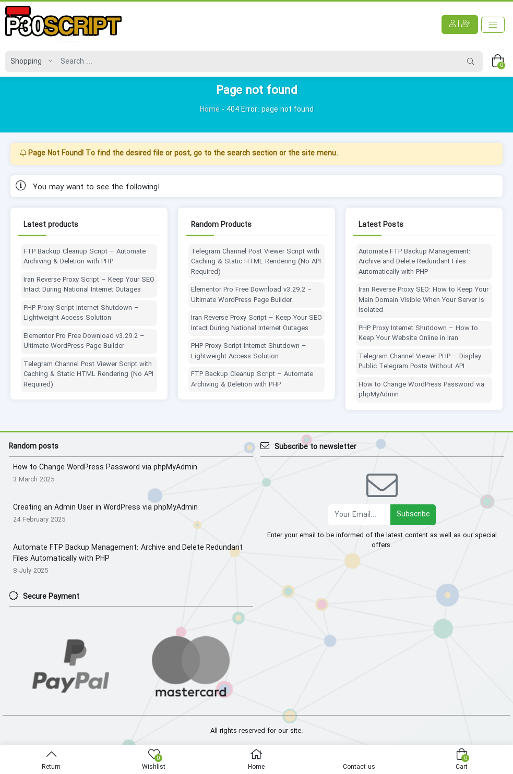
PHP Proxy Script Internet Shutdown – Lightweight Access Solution (81, 313)
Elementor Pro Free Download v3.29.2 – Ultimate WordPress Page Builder (84, 341)
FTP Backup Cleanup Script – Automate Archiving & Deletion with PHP (84, 257)
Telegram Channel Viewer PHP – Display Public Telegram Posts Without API (420, 362)
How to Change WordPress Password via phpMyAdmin (421, 390)
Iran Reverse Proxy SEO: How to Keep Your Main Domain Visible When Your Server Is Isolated (423, 300)
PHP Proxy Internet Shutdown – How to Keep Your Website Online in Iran (418, 333)
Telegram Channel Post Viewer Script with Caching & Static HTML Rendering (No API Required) (88, 374)
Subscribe (413, 514)
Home (210, 109)
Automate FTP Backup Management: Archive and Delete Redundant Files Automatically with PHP (414, 262)
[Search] (257, 61)
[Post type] (28, 61)
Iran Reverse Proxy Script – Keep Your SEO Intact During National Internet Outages (88, 285)
